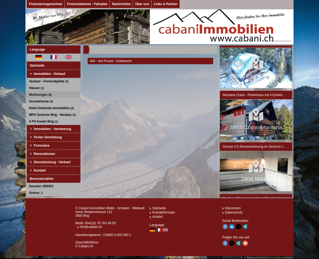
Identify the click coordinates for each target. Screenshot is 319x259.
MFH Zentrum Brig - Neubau (52, 115)
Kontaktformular (163, 212)
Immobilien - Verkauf (49, 74)
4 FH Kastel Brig (43, 121)
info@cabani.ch (91, 227)
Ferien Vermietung (48, 137)
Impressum (233, 208)
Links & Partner (165, 4)
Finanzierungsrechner (45, 4)
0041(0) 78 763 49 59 (100, 223)
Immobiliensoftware (280, 257)
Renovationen (44, 154)
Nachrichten (121, 4)
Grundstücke (41, 101)
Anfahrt (157, 217)
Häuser (36, 88)
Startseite (37, 65)
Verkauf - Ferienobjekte (49, 81)
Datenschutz (234, 212)
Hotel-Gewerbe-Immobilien (51, 108)
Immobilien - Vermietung (52, 129)
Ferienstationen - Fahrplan (87, 4)
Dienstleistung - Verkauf (52, 162)
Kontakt (40, 170)
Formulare (42, 145)
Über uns (142, 4)
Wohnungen (40, 95)
